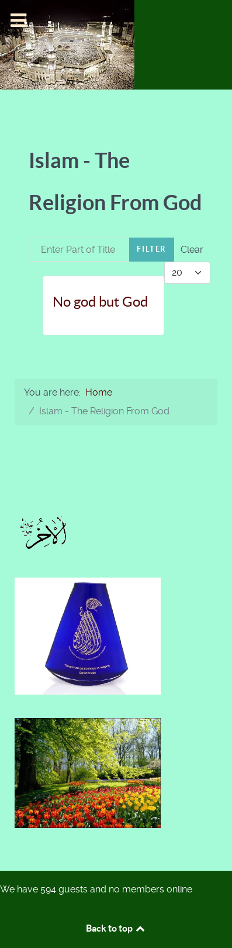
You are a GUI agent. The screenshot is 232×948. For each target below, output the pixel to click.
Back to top (116, 928)
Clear (192, 249)
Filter (152, 249)
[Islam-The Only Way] (67, 44)
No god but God (100, 302)
